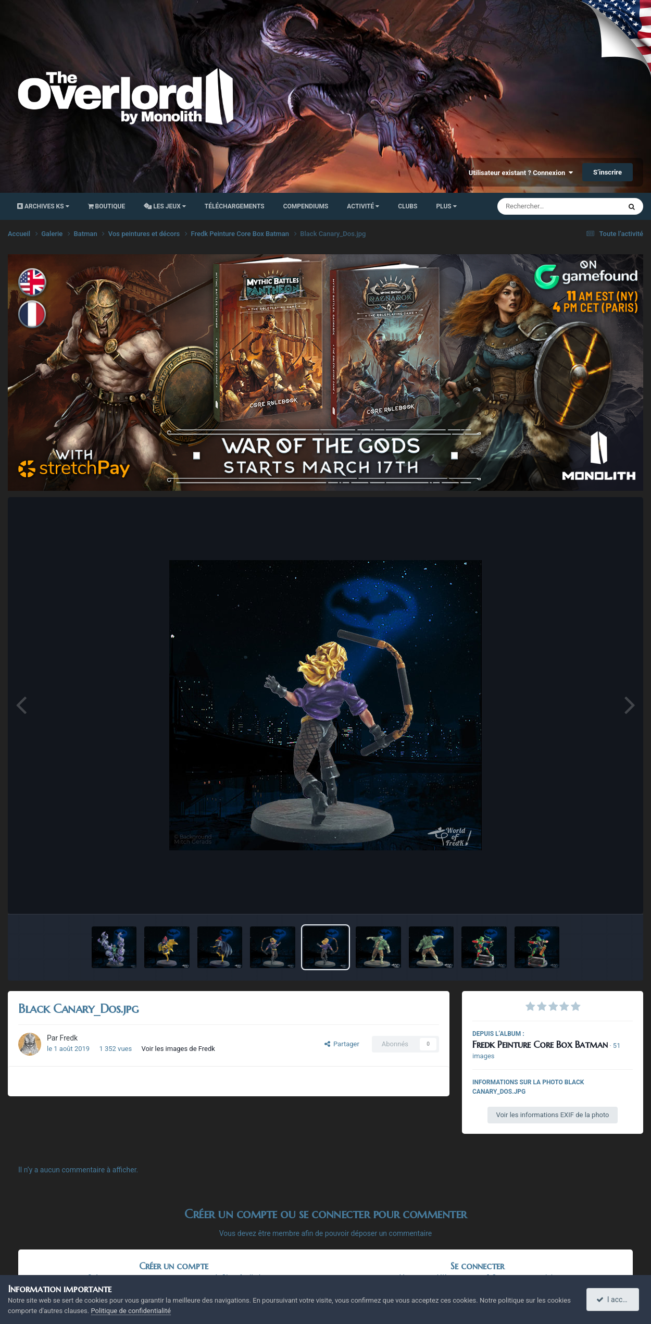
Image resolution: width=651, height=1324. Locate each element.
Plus (446, 206)
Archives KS (43, 206)
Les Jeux (165, 206)
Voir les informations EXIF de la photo (552, 1115)
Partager (341, 1044)
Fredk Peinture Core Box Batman (540, 1044)
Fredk (69, 1038)
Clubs (407, 206)
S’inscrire (607, 172)
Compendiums (306, 206)
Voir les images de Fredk (178, 1049)
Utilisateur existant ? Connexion (521, 173)
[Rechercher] (530, 206)
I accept (613, 1299)
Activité (363, 206)
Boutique (107, 206)
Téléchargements (235, 206)
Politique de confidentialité (131, 1311)
